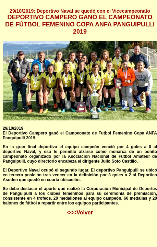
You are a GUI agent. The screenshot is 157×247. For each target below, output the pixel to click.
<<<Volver (80, 212)
